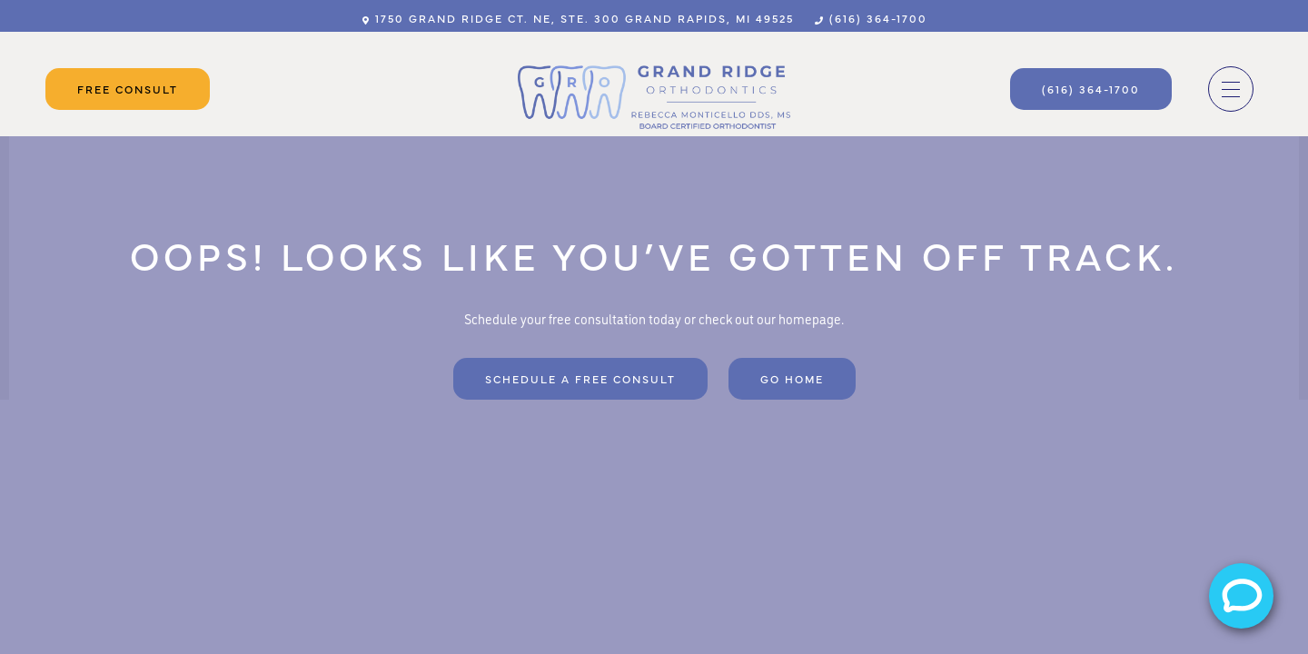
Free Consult (127, 89)
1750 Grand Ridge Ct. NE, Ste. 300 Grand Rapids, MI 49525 (578, 18)
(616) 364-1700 (871, 18)
